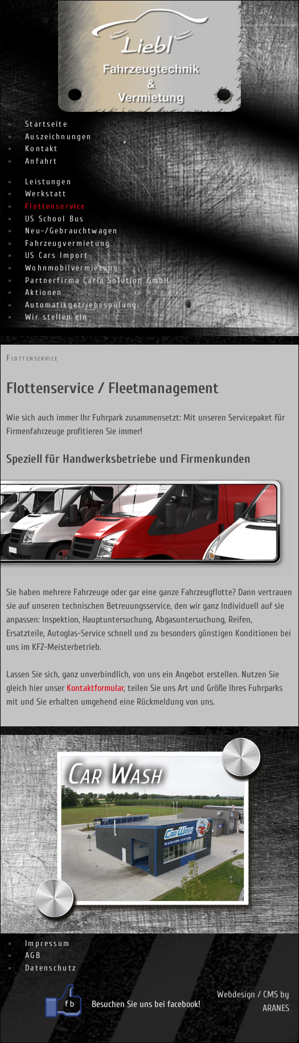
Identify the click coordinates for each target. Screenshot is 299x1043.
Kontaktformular (95, 688)
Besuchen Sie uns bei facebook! (146, 1004)
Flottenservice (32, 358)
